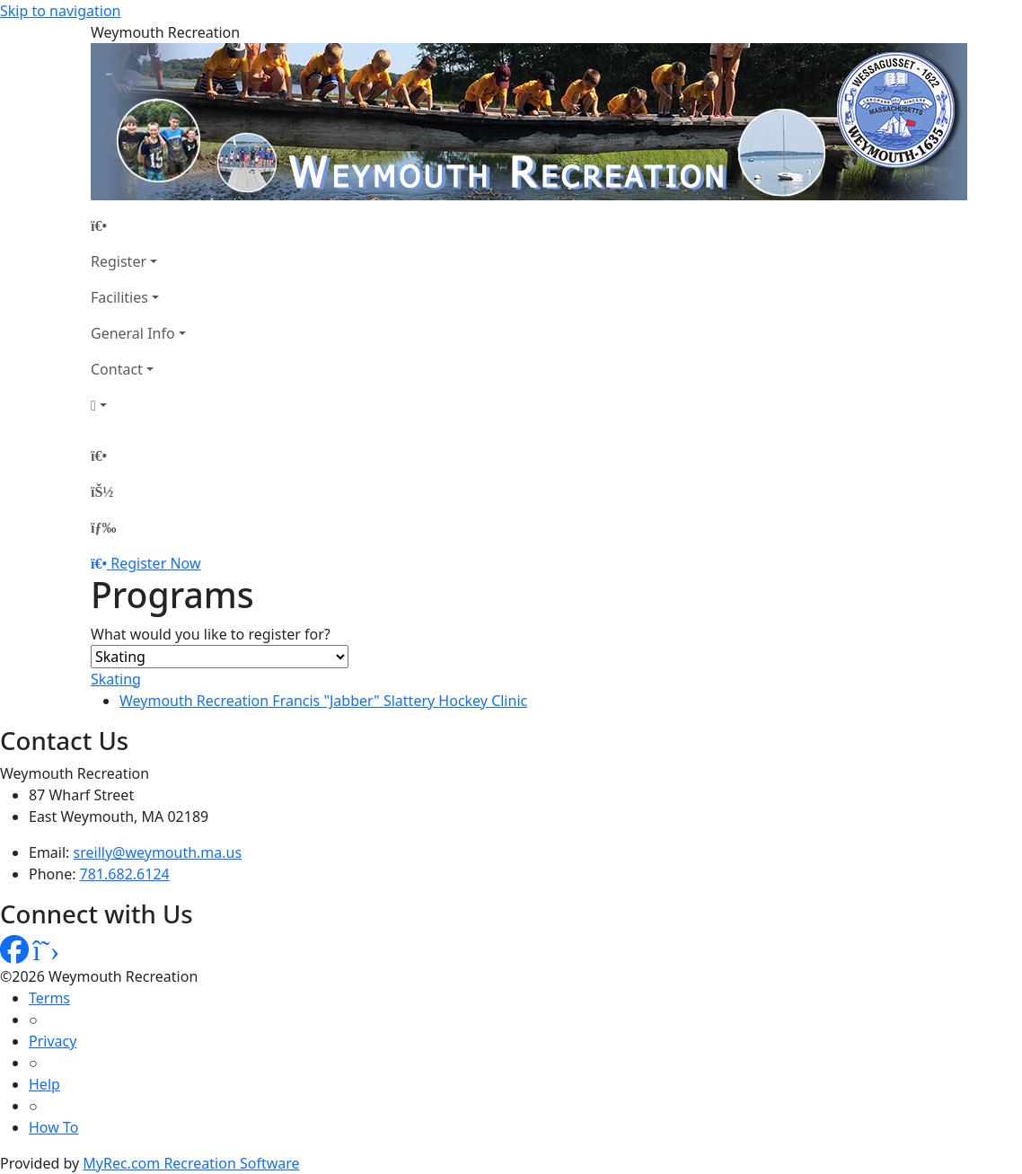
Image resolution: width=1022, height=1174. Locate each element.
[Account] (138, 405)
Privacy (52, 1041)
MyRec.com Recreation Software (191, 1163)
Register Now (155, 563)
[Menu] (103, 527)
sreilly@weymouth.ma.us (158, 852)
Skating (116, 679)
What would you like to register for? (210, 634)
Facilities (119, 297)
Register (118, 261)
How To (53, 1127)
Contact (117, 369)
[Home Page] (138, 225)
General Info (133, 333)
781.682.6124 (125, 874)
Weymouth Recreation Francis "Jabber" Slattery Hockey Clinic (323, 701)
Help (44, 1084)
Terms (49, 998)
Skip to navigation (60, 11)
